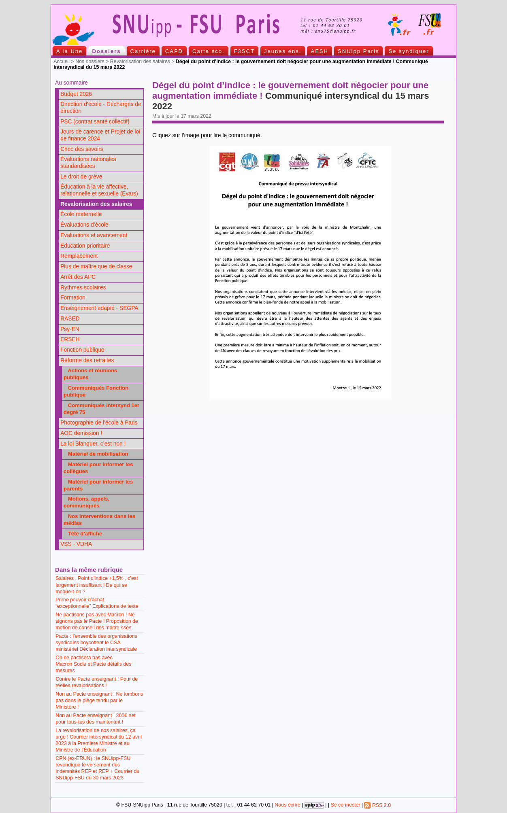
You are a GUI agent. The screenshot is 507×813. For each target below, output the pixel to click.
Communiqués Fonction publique (96, 391)
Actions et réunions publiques (90, 373)
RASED (69, 319)
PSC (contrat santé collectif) (94, 122)
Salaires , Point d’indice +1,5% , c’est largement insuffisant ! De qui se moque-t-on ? (96, 584)
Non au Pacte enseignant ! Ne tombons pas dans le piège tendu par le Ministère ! (99, 700)
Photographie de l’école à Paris (98, 423)
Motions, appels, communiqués (86, 502)
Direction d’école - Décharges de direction (100, 107)
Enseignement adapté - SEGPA (99, 308)
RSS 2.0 (377, 805)
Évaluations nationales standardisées (88, 162)
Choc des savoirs (81, 149)
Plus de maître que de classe (96, 266)
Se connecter (345, 805)
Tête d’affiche (83, 534)
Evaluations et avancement (93, 235)
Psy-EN (69, 329)
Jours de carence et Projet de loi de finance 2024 (100, 135)
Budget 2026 (76, 94)
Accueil (61, 61)
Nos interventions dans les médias (99, 519)
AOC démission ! (81, 433)
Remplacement (79, 256)
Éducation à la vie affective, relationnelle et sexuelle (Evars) (99, 190)
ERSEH (69, 339)
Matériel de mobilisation (96, 454)
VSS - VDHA (76, 544)
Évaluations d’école (84, 225)
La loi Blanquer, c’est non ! (93, 444)
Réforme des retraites (87, 360)
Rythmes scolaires (83, 287)
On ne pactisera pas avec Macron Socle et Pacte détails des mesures (93, 664)
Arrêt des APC (78, 277)
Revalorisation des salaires (140, 61)
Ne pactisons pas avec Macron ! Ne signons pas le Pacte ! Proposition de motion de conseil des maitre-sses (96, 621)
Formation (72, 298)
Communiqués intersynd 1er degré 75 (101, 408)
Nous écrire (287, 805)
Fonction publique (82, 350)
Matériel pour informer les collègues (98, 467)
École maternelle (81, 214)
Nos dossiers (89, 61)
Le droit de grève (81, 177)
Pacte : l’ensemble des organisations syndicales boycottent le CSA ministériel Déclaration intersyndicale (96, 642)
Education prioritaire (85, 246)
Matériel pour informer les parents (98, 485)
